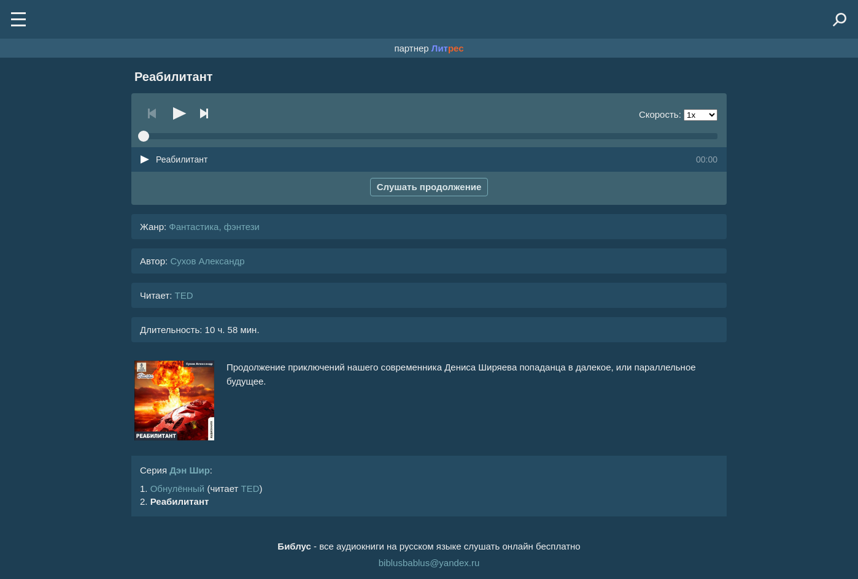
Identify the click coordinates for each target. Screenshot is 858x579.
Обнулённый (177, 488)
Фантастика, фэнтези (214, 226)
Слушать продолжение (429, 187)
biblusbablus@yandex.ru (429, 563)
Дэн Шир (189, 470)
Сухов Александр (207, 261)
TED (183, 295)
